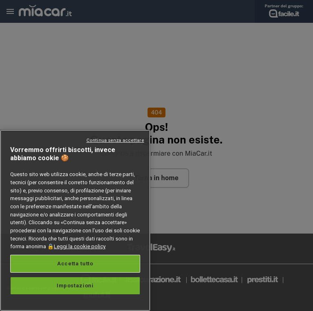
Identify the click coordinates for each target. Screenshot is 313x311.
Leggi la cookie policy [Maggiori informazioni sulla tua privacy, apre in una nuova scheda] (80, 246)
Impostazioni (75, 285)
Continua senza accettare (115, 140)
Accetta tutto (75, 263)
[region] (75, 220)
